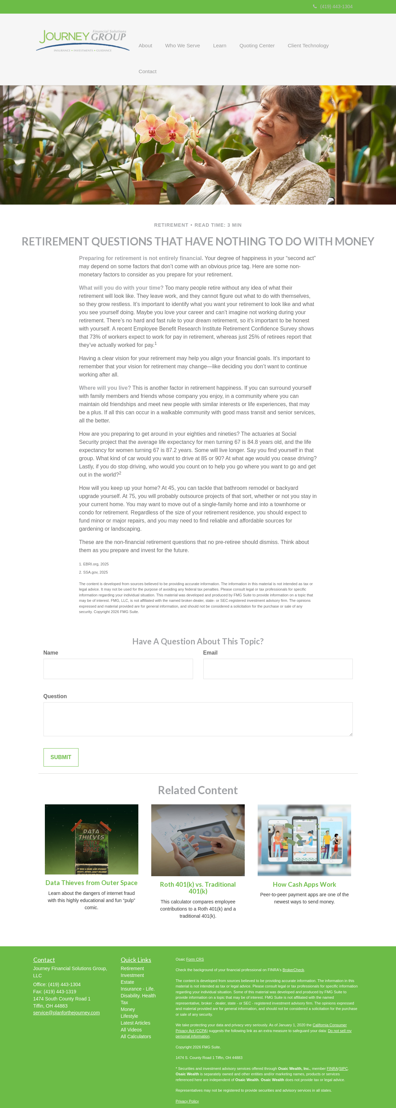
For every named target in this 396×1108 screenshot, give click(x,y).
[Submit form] (61, 738)
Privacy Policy (187, 1082)
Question (55, 677)
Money (128, 990)
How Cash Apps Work (304, 865)
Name (51, 634)
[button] (155, 40)
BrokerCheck (293, 951)
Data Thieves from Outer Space (92, 864)
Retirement (132, 949)
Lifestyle (129, 997)
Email (210, 634)
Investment (132, 956)
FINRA (332, 1050)
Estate (127, 963)
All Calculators (136, 1018)
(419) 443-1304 (333, 6)
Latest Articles (135, 1004)
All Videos (131, 1011)
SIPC (343, 1050)
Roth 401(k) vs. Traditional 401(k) (198, 869)
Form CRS (195, 940)
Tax (124, 983)
